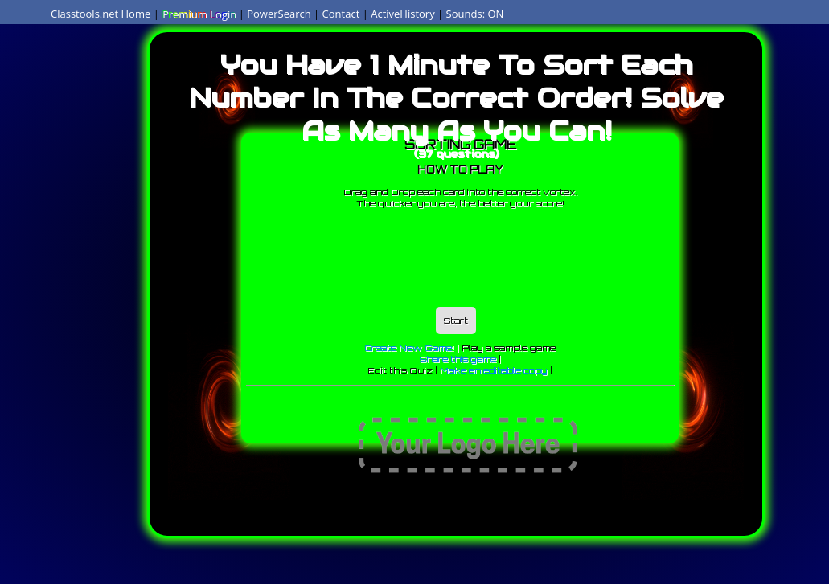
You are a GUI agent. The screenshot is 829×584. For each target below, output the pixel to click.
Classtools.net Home (100, 13)
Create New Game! (409, 347)
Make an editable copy (494, 370)
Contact (341, 13)
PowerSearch (279, 13)
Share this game (458, 359)
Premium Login (199, 13)
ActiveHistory (403, 13)
